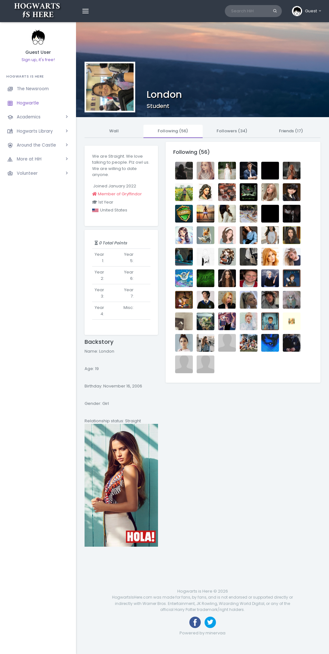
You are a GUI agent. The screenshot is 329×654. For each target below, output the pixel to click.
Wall (114, 131)
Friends (291, 131)
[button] (307, 11)
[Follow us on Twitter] (210, 622)
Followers (232, 131)
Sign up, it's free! (38, 60)
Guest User (38, 52)
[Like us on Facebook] (195, 622)
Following (173, 131)
